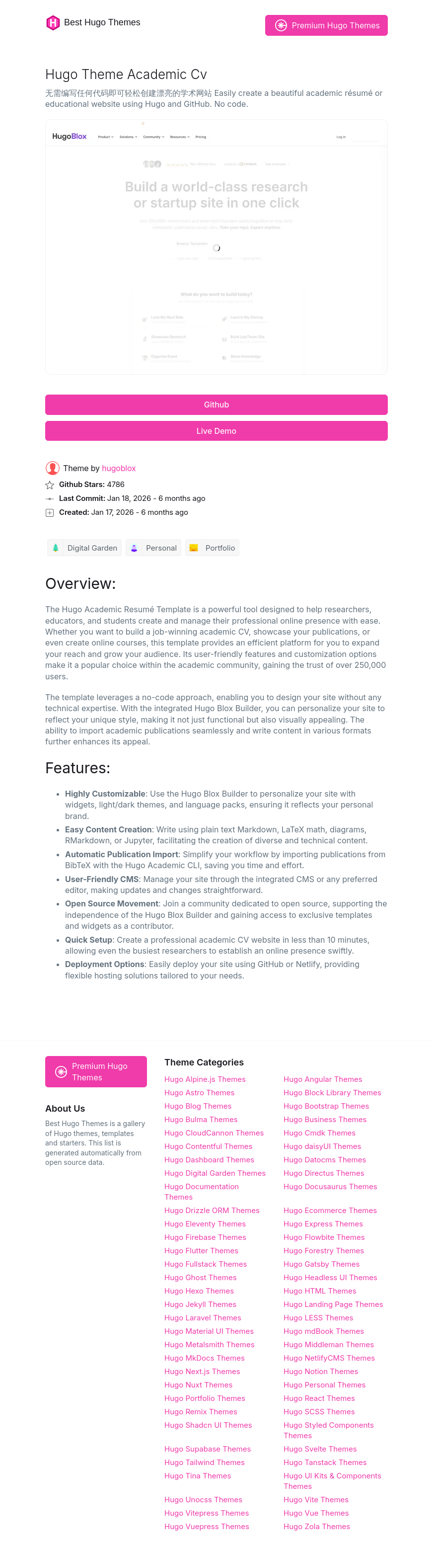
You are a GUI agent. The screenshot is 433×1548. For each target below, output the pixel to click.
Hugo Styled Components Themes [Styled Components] (329, 1430)
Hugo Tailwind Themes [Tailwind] (204, 1462)
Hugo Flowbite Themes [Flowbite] (324, 1237)
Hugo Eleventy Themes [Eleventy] (205, 1223)
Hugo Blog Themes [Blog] (197, 1106)
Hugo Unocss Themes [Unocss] (203, 1499)
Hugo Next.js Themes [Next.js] (202, 1371)
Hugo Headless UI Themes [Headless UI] (330, 1277)
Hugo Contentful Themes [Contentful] (208, 1146)
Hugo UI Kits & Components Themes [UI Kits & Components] (332, 1481)
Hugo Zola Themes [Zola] (317, 1526)
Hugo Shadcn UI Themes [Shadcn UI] (208, 1425)
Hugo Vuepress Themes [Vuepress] (206, 1526)
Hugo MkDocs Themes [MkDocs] (204, 1358)
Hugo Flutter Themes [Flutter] (201, 1250)
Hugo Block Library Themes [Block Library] (332, 1092)
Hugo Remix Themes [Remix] (200, 1411)
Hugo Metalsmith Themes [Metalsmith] (209, 1344)
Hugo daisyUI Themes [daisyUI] (322, 1146)
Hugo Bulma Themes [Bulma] (201, 1119)
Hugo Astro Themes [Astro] (199, 1092)
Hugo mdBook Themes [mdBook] (324, 1331)
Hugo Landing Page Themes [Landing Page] (333, 1304)
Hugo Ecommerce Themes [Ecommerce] (330, 1210)
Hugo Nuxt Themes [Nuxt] (198, 1384)
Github (216, 404)
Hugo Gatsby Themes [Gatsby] (322, 1264)
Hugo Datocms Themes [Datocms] (325, 1159)
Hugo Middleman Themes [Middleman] (329, 1344)
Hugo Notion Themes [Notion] (321, 1371)
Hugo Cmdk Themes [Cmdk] (320, 1133)
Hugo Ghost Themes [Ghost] (200, 1277)
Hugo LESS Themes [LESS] (319, 1317)
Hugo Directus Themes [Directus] (324, 1173)
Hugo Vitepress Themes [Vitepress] (206, 1513)
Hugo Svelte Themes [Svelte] (320, 1449)
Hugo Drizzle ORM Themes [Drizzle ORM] (212, 1210)
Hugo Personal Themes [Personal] (324, 1384)
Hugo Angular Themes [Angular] (323, 1079)
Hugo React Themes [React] (319, 1398)
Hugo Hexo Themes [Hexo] (199, 1291)
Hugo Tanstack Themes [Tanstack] (325, 1462)
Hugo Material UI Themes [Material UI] (209, 1331)
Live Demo (216, 431)
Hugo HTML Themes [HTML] (320, 1291)
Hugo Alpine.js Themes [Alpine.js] (205, 1079)
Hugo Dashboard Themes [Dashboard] (209, 1159)
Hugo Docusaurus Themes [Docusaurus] (330, 1186)
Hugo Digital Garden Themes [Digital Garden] (215, 1173)
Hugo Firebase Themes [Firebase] (205, 1237)
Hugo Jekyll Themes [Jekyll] (200, 1304)
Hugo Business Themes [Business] (325, 1119)
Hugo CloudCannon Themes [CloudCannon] (214, 1133)
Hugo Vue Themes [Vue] (316, 1513)
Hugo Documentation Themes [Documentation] (201, 1192)
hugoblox (119, 468)
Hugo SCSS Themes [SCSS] (319, 1411)
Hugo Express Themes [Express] (323, 1223)
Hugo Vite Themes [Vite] (316, 1499)
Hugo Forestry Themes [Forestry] (324, 1250)
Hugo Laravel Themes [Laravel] (202, 1317)
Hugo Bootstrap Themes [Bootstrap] (326, 1106)
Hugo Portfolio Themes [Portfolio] (204, 1398)
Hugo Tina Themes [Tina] (197, 1475)
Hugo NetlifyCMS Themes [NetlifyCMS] (329, 1358)
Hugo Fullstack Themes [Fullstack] (205, 1264)
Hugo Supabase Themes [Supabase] (207, 1449)
